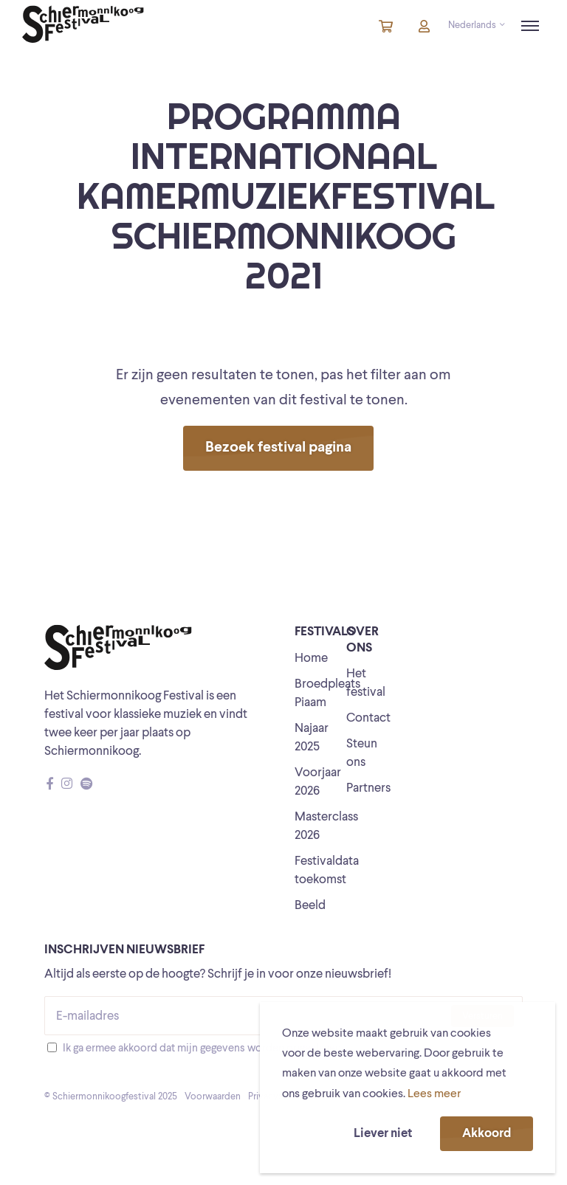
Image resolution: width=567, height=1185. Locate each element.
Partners (368, 788)
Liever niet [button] (383, 1133)
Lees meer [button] (434, 1094)
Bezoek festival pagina (278, 448)
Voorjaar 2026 (318, 782)
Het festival (365, 683)
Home (311, 658)
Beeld (310, 905)
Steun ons (361, 753)
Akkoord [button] (486, 1133)
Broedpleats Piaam (327, 693)
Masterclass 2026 (326, 826)
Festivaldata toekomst (327, 870)
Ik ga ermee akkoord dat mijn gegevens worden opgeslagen (202, 1048)
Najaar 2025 (312, 737)
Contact (368, 718)
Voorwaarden (213, 1097)
